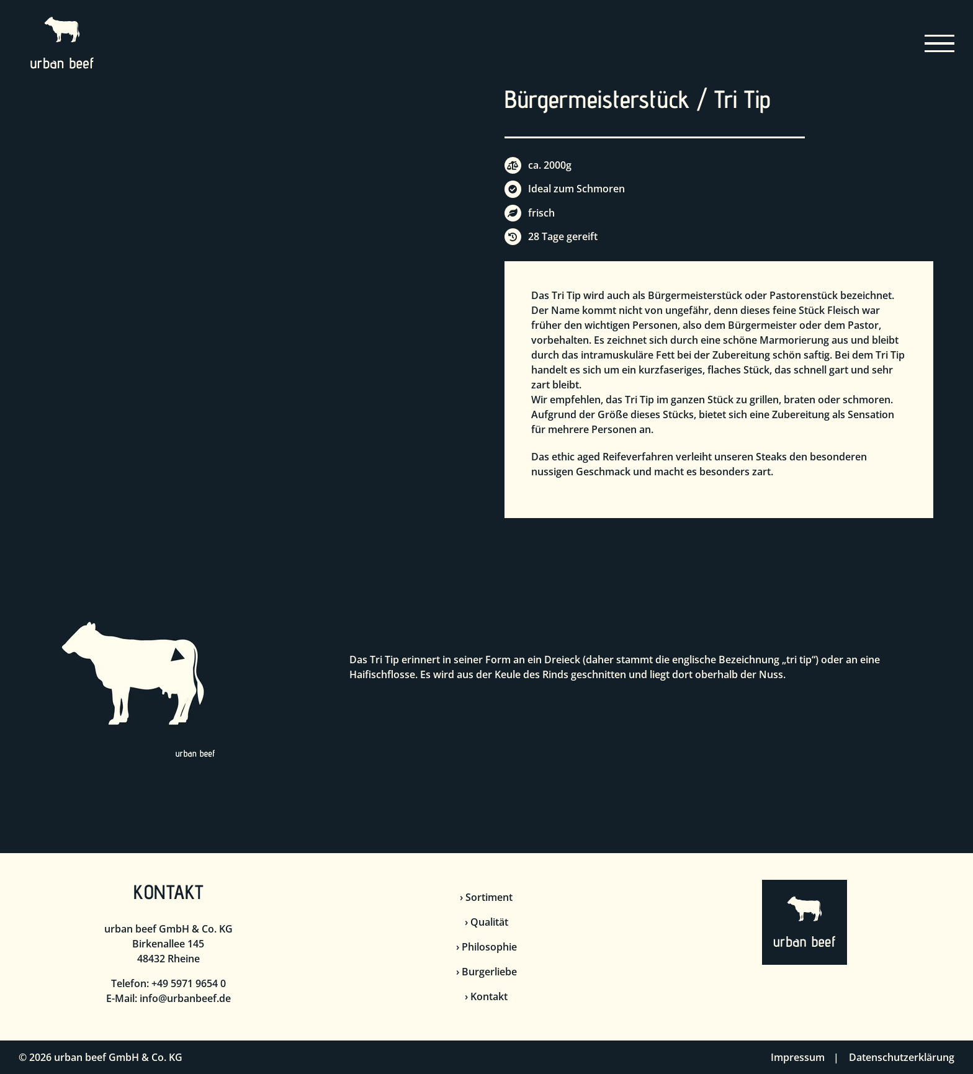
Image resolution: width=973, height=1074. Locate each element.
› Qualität (486, 922)
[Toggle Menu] (940, 44)
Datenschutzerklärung (901, 1057)
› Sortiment (486, 897)
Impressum (798, 1057)
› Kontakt (486, 996)
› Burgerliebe (486, 971)
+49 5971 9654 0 (188, 983)
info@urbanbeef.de (185, 998)
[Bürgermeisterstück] (254, 98)
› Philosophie (486, 947)
